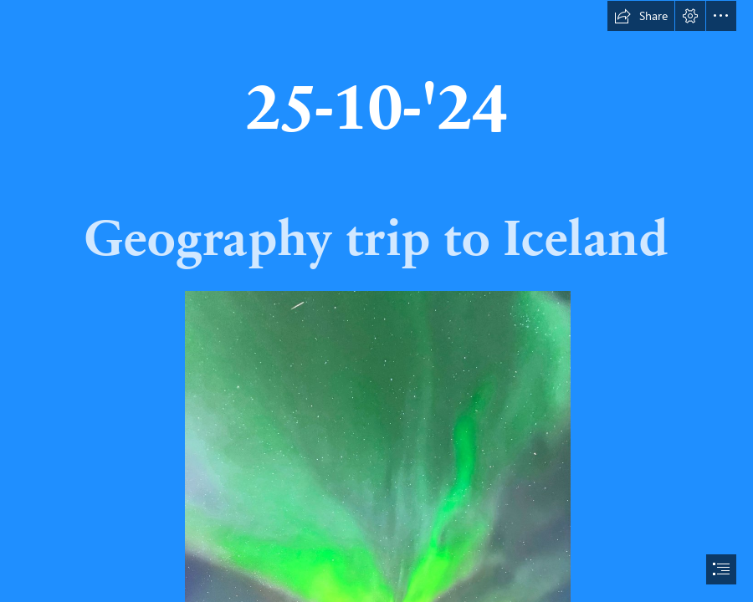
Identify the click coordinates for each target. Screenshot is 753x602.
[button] (640, 16)
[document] (376, 301)
